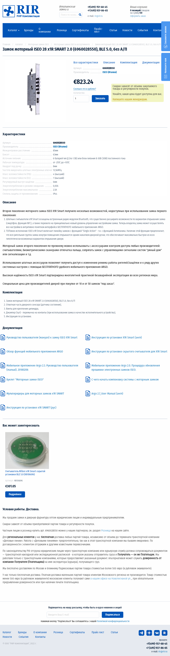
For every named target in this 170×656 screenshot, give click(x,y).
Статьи (113, 30)
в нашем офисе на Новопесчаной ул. (110, 578)
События (143, 30)
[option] (35, 91)
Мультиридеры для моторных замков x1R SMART (35, 393)
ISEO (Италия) (109, 72)
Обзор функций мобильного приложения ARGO (34, 351)
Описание (109, 62)
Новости (127, 30)
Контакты (159, 30)
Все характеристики (85, 62)
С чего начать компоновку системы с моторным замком (125, 379)
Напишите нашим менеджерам (130, 99)
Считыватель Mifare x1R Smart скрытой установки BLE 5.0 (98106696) (25, 473)
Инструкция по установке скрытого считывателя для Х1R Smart (129, 351)
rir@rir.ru (98, 16)
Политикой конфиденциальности (113, 621)
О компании (45, 30)
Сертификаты (80, 30)
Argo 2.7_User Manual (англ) (107, 393)
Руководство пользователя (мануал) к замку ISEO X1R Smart (41, 337)
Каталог (12, 30)
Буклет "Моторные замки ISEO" (25, 379)
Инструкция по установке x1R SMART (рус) (31, 407)
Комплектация (128, 62)
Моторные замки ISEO (38, 44)
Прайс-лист (98, 30)
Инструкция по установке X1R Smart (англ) (116, 337)
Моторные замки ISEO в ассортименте (72, 44)
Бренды (28, 30)
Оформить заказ (138, 16)
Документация (151, 62)
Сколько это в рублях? (84, 88)
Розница (62, 30)
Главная (6, 44)
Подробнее (15, 494)
